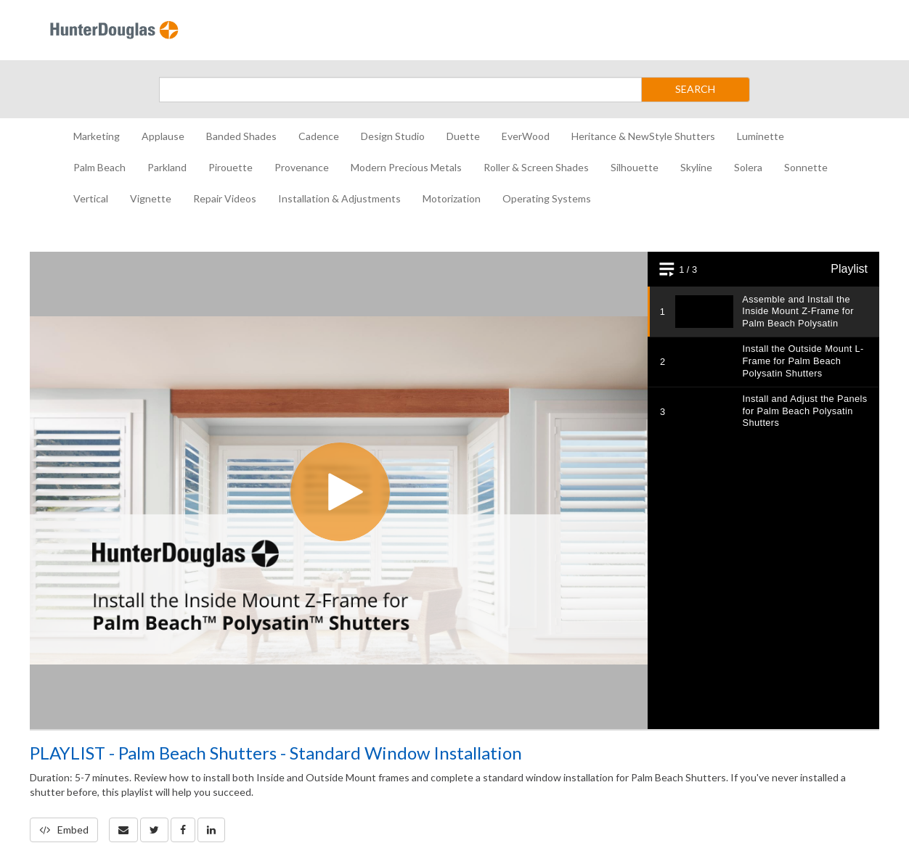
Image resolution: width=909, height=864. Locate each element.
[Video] (454, 490)
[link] (154, 830)
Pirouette (230, 167)
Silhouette (635, 167)
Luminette (760, 136)
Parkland (167, 167)
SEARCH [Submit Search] (695, 89)
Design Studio (393, 136)
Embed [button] (64, 829)
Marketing (96, 136)
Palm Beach (99, 167)
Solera (748, 167)
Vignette (150, 198)
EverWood (526, 136)
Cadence (318, 136)
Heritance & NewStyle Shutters (643, 136)
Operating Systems (546, 198)
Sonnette (806, 167)
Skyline (696, 167)
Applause (163, 136)
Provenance (301, 167)
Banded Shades (241, 136)
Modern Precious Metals (406, 167)
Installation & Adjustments (339, 198)
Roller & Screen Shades (536, 167)
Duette (463, 136)
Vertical (90, 198)
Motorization (452, 198)
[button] (123, 830)
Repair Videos (224, 198)
